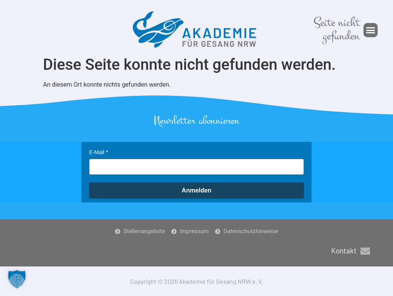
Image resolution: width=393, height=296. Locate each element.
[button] (370, 30)
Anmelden (196, 190)
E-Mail (96, 152)
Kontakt (344, 250)
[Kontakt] (365, 251)
